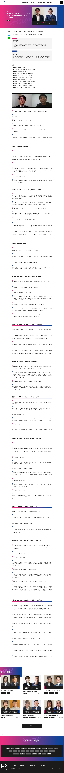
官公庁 (49, 753)
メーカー (28, 753)
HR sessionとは (14, 765)
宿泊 (56, 748)
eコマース (24, 748)
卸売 (27, 751)
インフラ (51, 748)
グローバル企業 (31, 748)
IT (19, 751)
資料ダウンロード (33, 765)
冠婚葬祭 (35, 753)
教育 (46, 751)
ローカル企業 (52, 751)
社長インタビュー (23, 765)
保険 (8, 748)
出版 (23, 751)
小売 (15, 751)
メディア (39, 748)
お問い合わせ (42, 765)
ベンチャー (15, 753)
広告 (41, 751)
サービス (45, 748)
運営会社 (19, 768)
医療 (40, 753)
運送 (44, 753)
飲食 (37, 751)
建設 (10, 751)
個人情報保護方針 (13, 768)
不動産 (32, 751)
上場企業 (22, 753)
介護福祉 (18, 748)
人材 (12, 748)
